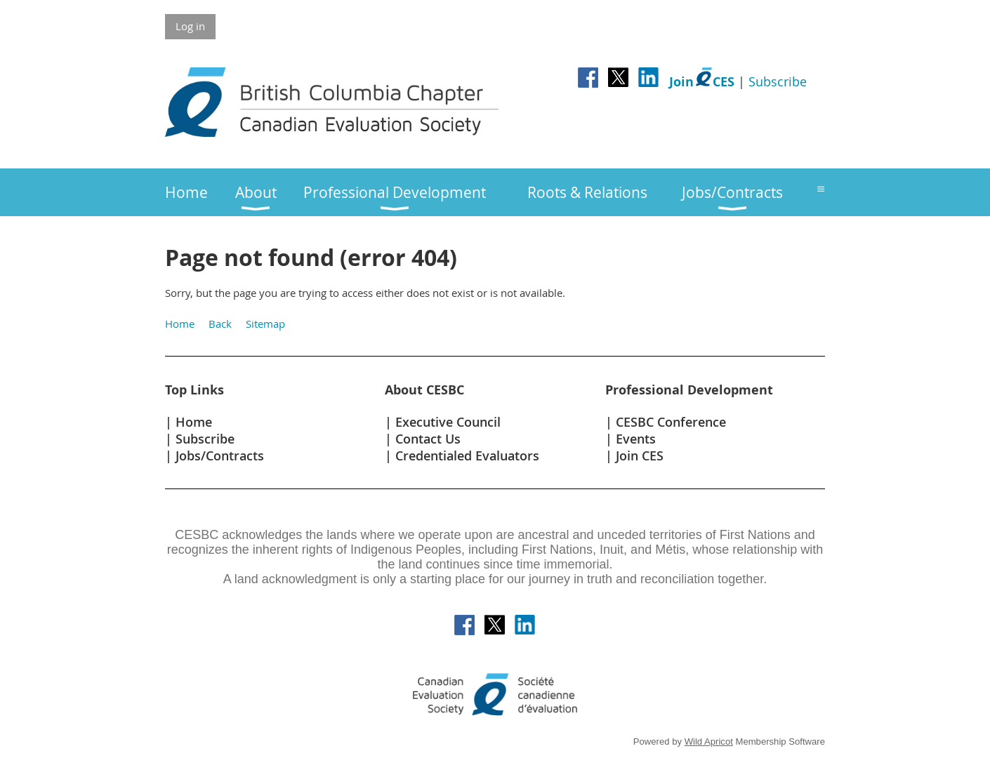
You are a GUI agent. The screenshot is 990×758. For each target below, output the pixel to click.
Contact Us (428, 438)
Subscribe (777, 81)
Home (179, 324)
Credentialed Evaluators (467, 455)
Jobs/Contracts (220, 455)
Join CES (640, 455)
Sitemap (265, 324)
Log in (190, 26)
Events (636, 438)
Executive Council (448, 421)
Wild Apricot (709, 741)
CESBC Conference (671, 421)
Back (220, 324)
